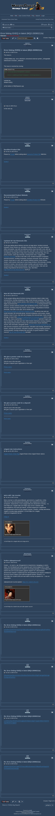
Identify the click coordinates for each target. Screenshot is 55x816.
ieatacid (27, 97)
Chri (48, 721)
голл (5, 629)
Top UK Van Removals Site (17, 332)
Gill (7, 721)
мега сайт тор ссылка (12, 495)
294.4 (8, 629)
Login (43, 15)
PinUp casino (8, 367)
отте (34, 629)
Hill (23, 629)
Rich (43, 629)
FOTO (20, 766)
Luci (5, 721)
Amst (17, 675)
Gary (13, 677)
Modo (8, 723)
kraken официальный (12, 560)
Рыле (41, 766)
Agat (42, 675)
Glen (22, 675)
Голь (14, 766)
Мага (25, 675)
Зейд (5, 766)
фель (30, 721)
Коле (17, 721)
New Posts (45, 19)
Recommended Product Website (16, 195)
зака (8, 768)
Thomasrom (27, 488)
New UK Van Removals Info (14, 293)
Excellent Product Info (33, 200)
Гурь (5, 723)
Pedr (14, 721)
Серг (21, 629)
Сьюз (11, 723)
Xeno (11, 766)
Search (38, 15)
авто (39, 721)
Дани (14, 723)
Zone (5, 768)
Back (38, 766)
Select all (11, 69)
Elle (5, 675)
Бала (28, 629)
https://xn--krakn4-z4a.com (30, 582)
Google (12, 154)
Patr (28, 675)
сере (17, 768)
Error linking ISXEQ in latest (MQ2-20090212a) (22, 33)
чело (23, 766)
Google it (6, 161)
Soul (5, 677)
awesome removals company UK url (39, 324)
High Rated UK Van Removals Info (14, 269)
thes (8, 766)
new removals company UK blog (27, 304)
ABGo (27, 766)
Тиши (18, 629)
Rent (31, 629)
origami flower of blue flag (11, 454)
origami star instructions (13, 449)
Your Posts (51, 19)
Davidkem (27, 349)
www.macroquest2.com (35, 813)
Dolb (27, 721)
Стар (36, 721)
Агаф (47, 675)
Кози (25, 629)
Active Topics (14, 19)
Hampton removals (9, 256)
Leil (9, 721)
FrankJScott (27, 143)
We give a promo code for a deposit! (17, 356)
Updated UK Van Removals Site (15, 241)
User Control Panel (24, 15)
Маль (37, 629)
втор (40, 629)
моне (33, 766)
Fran (46, 629)
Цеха (8, 677)
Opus (14, 675)
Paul (11, 677)
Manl (41, 721)
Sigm (33, 721)
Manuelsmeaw (27, 553)
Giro (30, 766)
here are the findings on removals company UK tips (19, 311)
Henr (31, 675)
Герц (44, 766)
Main (11, 15)
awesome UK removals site (30, 319)
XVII (36, 766)
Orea (20, 721)
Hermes (21, 813)
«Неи (45, 721)
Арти (11, 721)
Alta (45, 675)
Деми (23, 721)
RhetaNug (27, 442)
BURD (9, 631)
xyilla (27, 618)
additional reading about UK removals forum (30, 317)
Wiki (16, 15)
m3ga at (6, 516)
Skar (12, 631)
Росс (48, 629)
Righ (37, 675)
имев (7, 675)
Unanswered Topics (6, 19)
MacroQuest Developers (13, 35)
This (15, 629)
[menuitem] (12, 24)
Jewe (10, 675)
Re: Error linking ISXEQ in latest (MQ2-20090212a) (22, 625)
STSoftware (30, 812)
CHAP (12, 629)
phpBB (30, 810)
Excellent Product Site (12, 149)
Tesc (5, 631)
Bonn (34, 675)
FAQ (33, 15)
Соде (17, 766)
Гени (14, 631)
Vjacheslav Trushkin (34, 811)
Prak (39, 675)
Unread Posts (39, 19)
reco (20, 675)
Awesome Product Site (34, 154)
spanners (27, 43)
